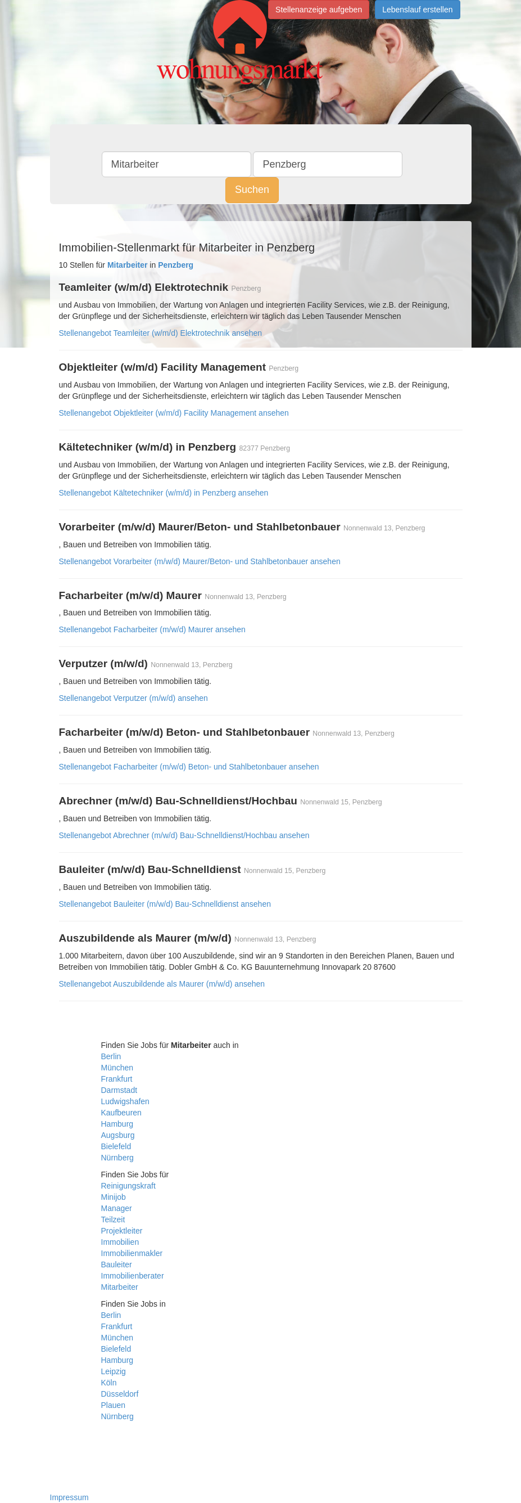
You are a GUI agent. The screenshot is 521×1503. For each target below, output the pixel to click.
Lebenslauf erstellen (417, 9)
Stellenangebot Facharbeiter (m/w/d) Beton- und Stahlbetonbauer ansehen (189, 766)
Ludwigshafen (125, 1101)
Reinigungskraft (128, 1185)
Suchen (252, 189)
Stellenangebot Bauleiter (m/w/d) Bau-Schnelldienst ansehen (165, 903)
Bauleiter (116, 1264)
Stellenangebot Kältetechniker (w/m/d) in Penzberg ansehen (164, 492)
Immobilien (120, 1242)
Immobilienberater (132, 1275)
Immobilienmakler (132, 1253)
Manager (116, 1208)
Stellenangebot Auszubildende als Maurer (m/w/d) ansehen (162, 983)
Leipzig (113, 1371)
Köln (109, 1382)
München (117, 1067)
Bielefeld (116, 1146)
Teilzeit (113, 1219)
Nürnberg (117, 1157)
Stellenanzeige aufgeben (318, 9)
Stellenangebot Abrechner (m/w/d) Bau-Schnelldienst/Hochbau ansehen (184, 835)
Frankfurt (117, 1078)
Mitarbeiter (119, 1287)
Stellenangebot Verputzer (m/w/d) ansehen (133, 698)
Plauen (113, 1405)
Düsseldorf (120, 1393)
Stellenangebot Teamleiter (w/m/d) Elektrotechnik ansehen (160, 333)
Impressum (69, 1497)
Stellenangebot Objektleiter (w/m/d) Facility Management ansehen (174, 412)
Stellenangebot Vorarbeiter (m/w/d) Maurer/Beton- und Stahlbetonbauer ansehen (200, 561)
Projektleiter (122, 1230)
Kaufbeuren (121, 1112)
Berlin (111, 1056)
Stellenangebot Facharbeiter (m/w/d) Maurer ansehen (152, 629)
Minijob (113, 1197)
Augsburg (118, 1135)
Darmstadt (119, 1090)
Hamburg (117, 1123)
